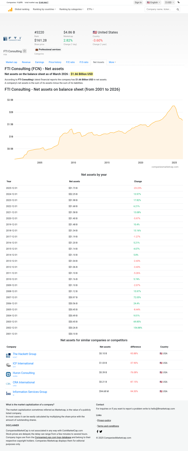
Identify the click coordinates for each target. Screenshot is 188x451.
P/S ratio (84, 62)
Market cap (11, 62)
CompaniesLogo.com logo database (53, 437)
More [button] (111, 62)
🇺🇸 (152, 2)
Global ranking (22, 9)
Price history (55, 62)
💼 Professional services (48, 49)
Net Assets (98, 62)
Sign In (138, 2)
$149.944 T (43, 2)
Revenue (26, 62)
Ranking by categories (70, 9)
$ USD (168, 2)
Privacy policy (104, 420)
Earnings (39, 62)
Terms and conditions (108, 426)
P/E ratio (70, 62)
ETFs (89, 9)
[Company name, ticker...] (162, 9)
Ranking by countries (43, 9)
